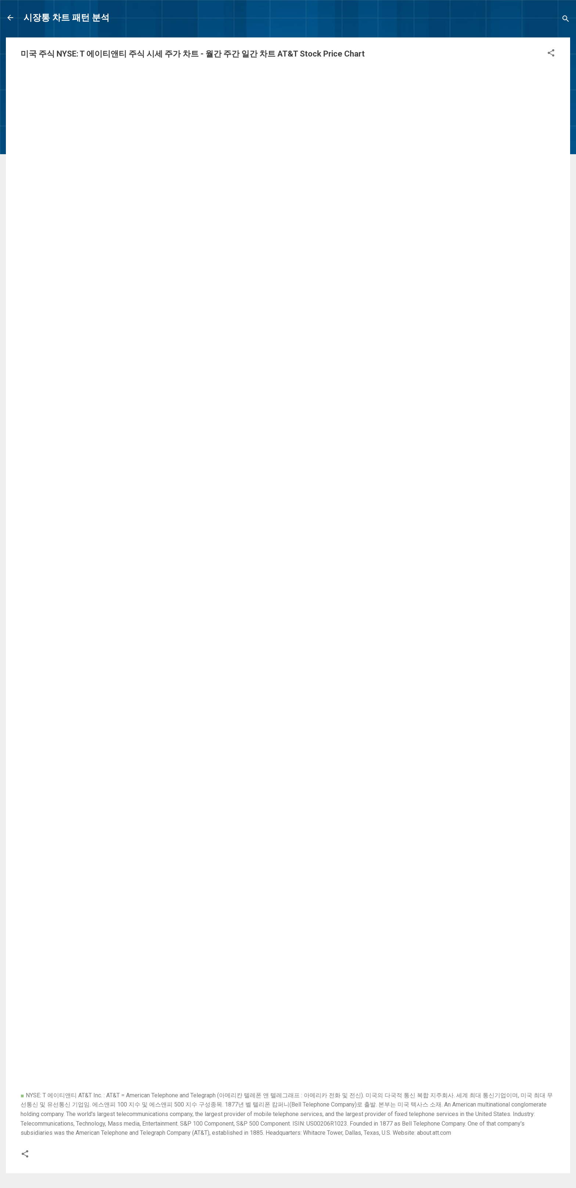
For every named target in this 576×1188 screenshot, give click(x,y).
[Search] (565, 20)
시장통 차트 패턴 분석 (66, 17)
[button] (551, 54)
